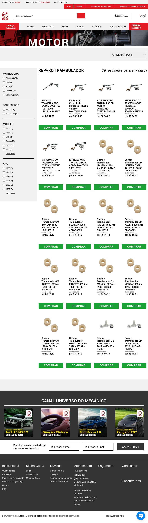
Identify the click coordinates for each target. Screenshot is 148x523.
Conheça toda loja (8, 26)
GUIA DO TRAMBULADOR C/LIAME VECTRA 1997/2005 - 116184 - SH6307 (50, 106)
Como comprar (57, 472)
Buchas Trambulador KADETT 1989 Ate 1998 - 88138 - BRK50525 (106, 225)
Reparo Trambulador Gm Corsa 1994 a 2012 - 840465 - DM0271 (133, 345)
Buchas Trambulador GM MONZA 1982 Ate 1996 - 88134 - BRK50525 (106, 285)
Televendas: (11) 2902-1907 (99, 6)
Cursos (79, 6)
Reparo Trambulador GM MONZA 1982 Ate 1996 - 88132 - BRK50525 (50, 345)
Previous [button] (2, 424)
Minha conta (32, 476)
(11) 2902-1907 (81, 480)
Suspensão (45, 26)
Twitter (134, 488)
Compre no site (60, 2)
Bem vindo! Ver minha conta (118, 16)
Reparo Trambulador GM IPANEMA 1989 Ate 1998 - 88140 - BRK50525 (50, 225)
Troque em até (11, 2)
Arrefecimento (115, 26)
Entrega (54, 476)
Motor (28, 26)
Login (29, 472)
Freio (63, 26)
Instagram (129, 488)
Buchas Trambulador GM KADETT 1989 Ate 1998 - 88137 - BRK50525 (134, 225)
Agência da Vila (129, 518)
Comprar (51, 128)
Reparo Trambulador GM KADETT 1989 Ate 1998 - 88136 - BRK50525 (50, 285)
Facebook (124, 488)
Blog (69, 6)
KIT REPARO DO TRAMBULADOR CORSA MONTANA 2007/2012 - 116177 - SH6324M (78, 167)
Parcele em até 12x (37, 2)
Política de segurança (12, 483)
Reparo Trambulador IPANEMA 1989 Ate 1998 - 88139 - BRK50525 (78, 225)
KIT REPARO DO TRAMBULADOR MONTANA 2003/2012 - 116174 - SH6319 (134, 106)
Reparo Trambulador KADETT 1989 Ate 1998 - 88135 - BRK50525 (78, 285)
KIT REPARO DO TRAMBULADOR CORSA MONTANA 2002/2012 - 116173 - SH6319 (50, 166)
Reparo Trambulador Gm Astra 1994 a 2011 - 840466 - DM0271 (105, 345)
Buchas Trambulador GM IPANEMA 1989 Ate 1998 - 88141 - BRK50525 (134, 166)
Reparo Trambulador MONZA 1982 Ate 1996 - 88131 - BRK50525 (78, 345)
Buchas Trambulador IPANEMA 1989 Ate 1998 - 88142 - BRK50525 (106, 166)
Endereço (6, 476)
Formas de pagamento (61, 479)
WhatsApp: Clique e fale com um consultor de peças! (85, 499)
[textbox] (49, 16)
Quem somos (8, 472)
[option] (18, 424)
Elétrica (94, 26)
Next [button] (146, 424)
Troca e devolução (59, 483)
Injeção (77, 26)
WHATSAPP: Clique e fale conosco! (130, 6)
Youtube (139, 488)
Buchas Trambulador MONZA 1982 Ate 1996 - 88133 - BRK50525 (133, 285)
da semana (139, 26)
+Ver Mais (10, 153)
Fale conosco (80, 472)
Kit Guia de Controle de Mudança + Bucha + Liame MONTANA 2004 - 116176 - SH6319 (78, 107)
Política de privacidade (13, 479)
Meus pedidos (33, 479)
